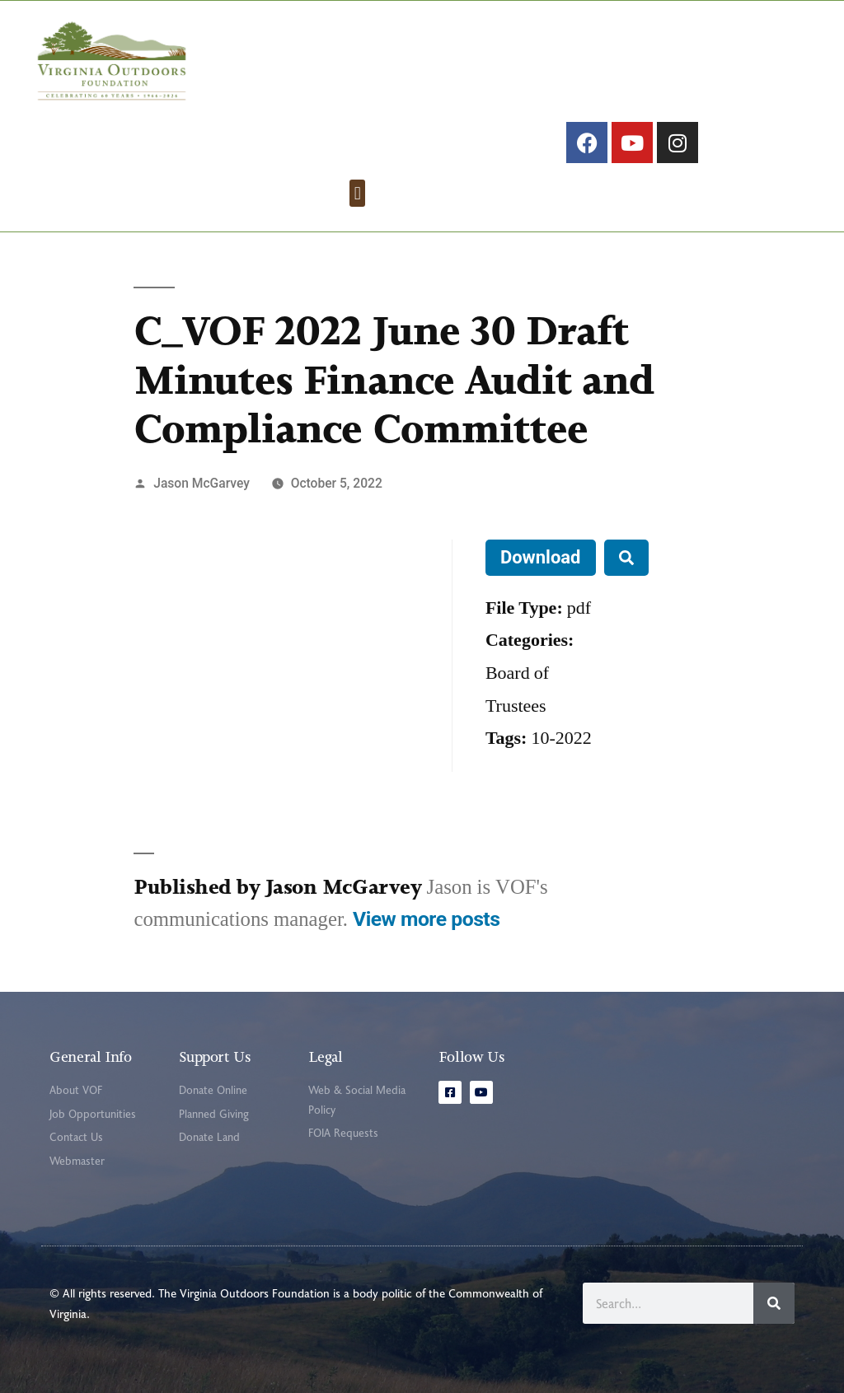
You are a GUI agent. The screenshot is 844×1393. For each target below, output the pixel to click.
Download (540, 557)
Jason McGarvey (201, 483)
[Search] (774, 1303)
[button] (357, 193)
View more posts (426, 919)
